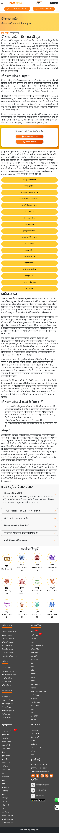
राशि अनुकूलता (6, 770)
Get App (53, 3)
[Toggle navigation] (2, 3)
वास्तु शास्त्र (34, 699)
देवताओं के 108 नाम (7, 819)
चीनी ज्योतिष (34, 653)
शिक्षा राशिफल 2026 (7, 649)
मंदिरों (32, 681)
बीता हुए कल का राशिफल (9, 675)
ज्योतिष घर (5, 766)
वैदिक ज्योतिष (35, 649)
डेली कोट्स (5, 798)
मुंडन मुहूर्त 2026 (6, 707)
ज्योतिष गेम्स (34, 635)
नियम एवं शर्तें (35, 737)
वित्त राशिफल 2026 (7, 646)
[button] (39, 2)
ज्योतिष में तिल (6, 805)
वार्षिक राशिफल (6, 685)
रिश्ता (32, 663)
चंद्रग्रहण (33, 642)
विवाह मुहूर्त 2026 (6, 697)
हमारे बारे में (34, 744)
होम (2, 33)
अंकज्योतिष (34, 660)
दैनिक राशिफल (6, 749)
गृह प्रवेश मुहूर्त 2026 (7, 700)
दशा (3, 809)
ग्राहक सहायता (35, 730)
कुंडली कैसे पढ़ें (6, 756)
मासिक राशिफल (6, 682)
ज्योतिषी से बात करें (43, 9)
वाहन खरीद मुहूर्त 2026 (8, 711)
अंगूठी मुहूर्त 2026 (6, 714)
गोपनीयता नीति (35, 734)
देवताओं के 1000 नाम (8, 823)
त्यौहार (33, 670)
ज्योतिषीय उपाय (35, 695)
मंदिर (6, 33)
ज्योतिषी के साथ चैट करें (17, 9)
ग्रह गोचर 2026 (35, 702)
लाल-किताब (5, 812)
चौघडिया (33, 688)
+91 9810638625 (39, 768)
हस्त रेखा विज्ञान (35, 684)
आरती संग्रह (5, 791)
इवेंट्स (33, 751)
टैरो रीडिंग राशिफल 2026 (9, 632)
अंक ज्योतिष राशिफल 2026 (9, 656)
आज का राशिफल (6, 668)
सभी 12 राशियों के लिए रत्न (38, 692)
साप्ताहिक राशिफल (7, 678)
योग (3, 773)
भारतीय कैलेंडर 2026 (37, 646)
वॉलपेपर (4, 795)
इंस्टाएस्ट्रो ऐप (5, 738)
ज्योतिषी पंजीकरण (36, 748)
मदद (32, 755)
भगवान (33, 677)
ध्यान (3, 780)
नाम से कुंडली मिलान (7, 731)
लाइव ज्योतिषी (6, 745)
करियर (33, 741)
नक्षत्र (32, 709)
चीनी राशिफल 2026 (7, 653)
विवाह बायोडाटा (6, 763)
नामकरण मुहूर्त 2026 (7, 704)
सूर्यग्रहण (33, 639)
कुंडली (3, 752)
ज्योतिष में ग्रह (35, 706)
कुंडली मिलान (5, 759)
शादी (32, 667)
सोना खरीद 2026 (6, 718)
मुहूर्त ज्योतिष (34, 656)
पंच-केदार (34, 720)
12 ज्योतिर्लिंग (34, 716)
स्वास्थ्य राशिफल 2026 (8, 639)
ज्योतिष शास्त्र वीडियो (7, 816)
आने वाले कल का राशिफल (9, 671)
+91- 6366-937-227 (40, 764)
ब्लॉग (3, 784)
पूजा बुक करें (5, 735)
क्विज (33, 631)
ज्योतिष (33, 674)
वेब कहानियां (5, 787)
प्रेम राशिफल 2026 (7, 635)
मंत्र (32, 713)
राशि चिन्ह (4, 802)
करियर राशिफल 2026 (8, 642)
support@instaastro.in (42, 772)
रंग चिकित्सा (5, 777)
